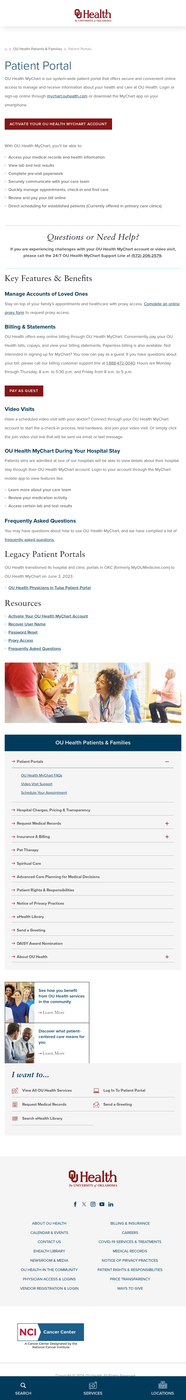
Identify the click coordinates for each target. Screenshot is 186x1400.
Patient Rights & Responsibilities (48, 896)
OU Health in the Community (49, 1280)
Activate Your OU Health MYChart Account (62, 125)
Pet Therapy (28, 856)
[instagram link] (93, 1213)
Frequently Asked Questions (34, 651)
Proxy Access (20, 643)
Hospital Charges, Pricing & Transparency (57, 815)
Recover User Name (27, 627)
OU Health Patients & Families (38, 51)
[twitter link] (83, 1213)
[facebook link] (74, 1213)
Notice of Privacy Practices (42, 910)
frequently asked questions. (30, 542)
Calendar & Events (49, 1242)
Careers (130, 1242)
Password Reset (23, 635)
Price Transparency (130, 1290)
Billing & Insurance (130, 1232)
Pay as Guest (25, 393)
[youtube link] (102, 1213)
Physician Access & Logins (49, 1290)
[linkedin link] (111, 1213)
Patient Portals (31, 764)
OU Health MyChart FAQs (44, 778)
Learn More (56, 1021)
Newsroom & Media (49, 1271)
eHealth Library (32, 924)
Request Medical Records (41, 828)
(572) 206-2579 (146, 257)
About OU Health (33, 965)
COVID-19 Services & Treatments (130, 1251)
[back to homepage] (6, 50)
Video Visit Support (38, 788)
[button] (167, 764)
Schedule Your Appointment (47, 797)
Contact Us (49, 1251)
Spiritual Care (30, 869)
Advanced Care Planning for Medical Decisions (62, 883)
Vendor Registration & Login (49, 1300)
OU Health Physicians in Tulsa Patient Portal (49, 590)
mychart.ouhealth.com (67, 97)
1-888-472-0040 (120, 365)
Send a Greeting (32, 937)
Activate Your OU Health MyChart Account (48, 618)
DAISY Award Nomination (41, 951)
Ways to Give (130, 1300)
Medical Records (130, 1261)
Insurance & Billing (35, 842)
